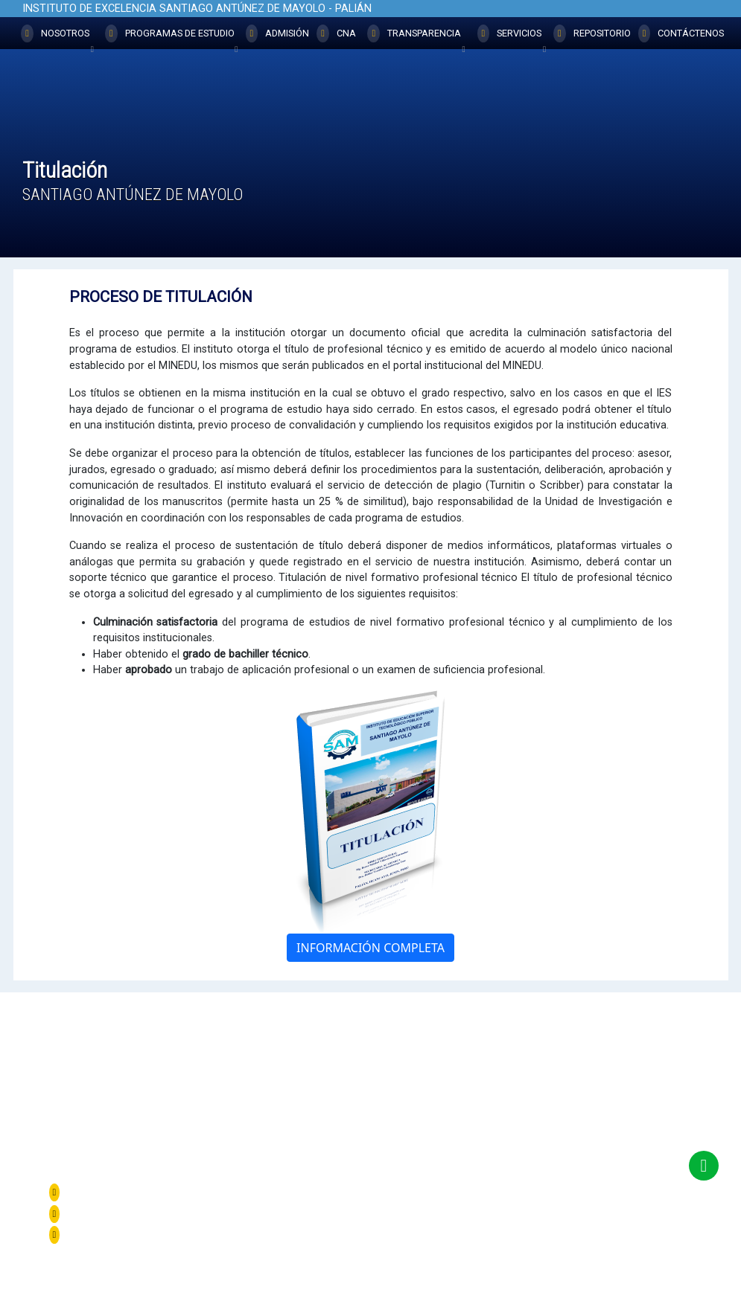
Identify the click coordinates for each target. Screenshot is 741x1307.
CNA (336, 33)
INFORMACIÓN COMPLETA (370, 948)
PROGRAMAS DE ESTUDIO (171, 37)
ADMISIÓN (278, 33)
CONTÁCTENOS (681, 33)
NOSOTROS (57, 37)
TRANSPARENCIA (416, 37)
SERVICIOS (512, 37)
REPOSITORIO (592, 33)
